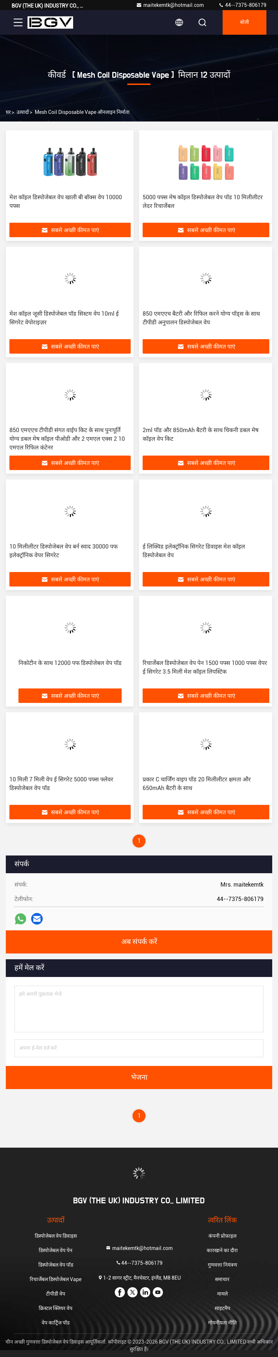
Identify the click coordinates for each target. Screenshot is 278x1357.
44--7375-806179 (242, 5)
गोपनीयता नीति (222, 1323)
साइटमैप (222, 1308)
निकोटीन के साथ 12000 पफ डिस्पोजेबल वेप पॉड (70, 663)
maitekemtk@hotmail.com (170, 5)
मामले (222, 1294)
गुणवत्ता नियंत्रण (222, 1265)
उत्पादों (23, 112)
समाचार (222, 1279)
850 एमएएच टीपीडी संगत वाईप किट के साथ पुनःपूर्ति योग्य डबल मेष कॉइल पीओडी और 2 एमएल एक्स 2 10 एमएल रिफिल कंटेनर (67, 439)
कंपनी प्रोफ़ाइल (222, 1236)
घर (8, 112)
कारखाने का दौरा (222, 1250)
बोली (244, 22)
